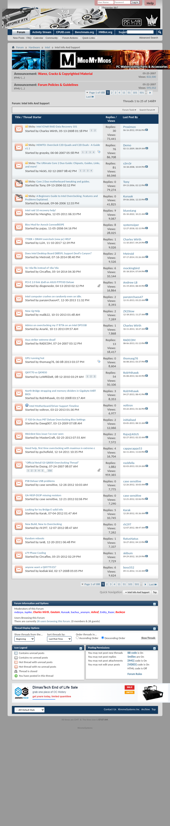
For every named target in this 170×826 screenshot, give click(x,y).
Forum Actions (70, 38)
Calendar (38, 38)
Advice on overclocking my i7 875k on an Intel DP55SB (56, 325)
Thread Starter (32, 117)
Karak (43, 513)
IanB (42, 542)
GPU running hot (34, 358)
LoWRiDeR (46, 377)
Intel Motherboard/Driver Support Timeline (54, 405)
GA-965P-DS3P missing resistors (43, 495)
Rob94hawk (47, 398)
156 (50, 470)
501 (142, 92)
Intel (47, 47)
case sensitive (48, 485)
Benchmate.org (84, 32)
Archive (145, 709)
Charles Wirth (48, 131)
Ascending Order (87, 638)
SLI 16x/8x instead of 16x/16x (42, 267)
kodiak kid (46, 571)
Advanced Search (148, 37)
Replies (110, 117)
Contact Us (110, 709)
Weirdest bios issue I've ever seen (44, 433)
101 (135, 92)
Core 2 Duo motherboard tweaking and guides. (63, 181)
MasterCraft (47, 438)
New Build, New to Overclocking (43, 524)
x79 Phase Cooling (35, 552)
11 (124, 92)
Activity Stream (41, 32)
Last (90, 96)
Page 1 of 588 (97, 92)
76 (114, 149)
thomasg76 (46, 362)
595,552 (151, 87)
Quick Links (88, 38)
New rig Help (32, 310)
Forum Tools (128, 109)
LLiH (42, 243)
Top (155, 592)
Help (150, 3)
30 (114, 131)
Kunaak (44, 203)
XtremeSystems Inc (129, 709)
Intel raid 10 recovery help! (40, 210)
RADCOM (45, 343)
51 (129, 92)
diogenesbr (46, 286)
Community (52, 38)
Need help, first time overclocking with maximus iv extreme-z (60, 448)
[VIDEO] (132, 664)
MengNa (45, 214)
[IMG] (131, 660)
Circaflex (45, 272)
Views (111, 121)
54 (114, 376)
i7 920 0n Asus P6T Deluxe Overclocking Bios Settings (55, 419)
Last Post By (132, 117)
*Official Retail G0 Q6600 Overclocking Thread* (52, 462)
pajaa (43, 228)
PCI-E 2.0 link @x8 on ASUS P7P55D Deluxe (49, 282)
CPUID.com (63, 32)
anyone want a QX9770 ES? (40, 567)
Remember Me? (108, 7)
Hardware (34, 47)
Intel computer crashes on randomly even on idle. (53, 296)
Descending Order (113, 638)
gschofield (46, 452)
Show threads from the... (28, 634)
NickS (43, 171)
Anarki (43, 329)
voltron (44, 410)
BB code (132, 652)
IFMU (17, 77)
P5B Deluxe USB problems (40, 481)
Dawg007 (45, 423)
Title (18, 117)
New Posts (19, 38)
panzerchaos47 (49, 300)
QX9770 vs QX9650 (36, 372)
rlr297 (43, 528)
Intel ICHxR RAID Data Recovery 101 (56, 126)
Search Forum (146, 109)
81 (114, 167)
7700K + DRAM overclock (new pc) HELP (48, 239)
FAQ (29, 38)
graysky (44, 153)
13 (114, 344)
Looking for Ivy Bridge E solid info (44, 509)
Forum (21, 32)
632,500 (151, 76)
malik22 (44, 315)
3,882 (112, 467)
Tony (42, 185)
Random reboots (34, 538)
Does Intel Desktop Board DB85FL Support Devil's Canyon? (58, 253)
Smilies (132, 656)
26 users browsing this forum (53, 621)
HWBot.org (105, 32)
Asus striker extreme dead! (40, 339)
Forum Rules (135, 674)
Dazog (43, 466)
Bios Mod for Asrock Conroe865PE (44, 224)
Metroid (44, 257)
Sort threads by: (56, 634)
